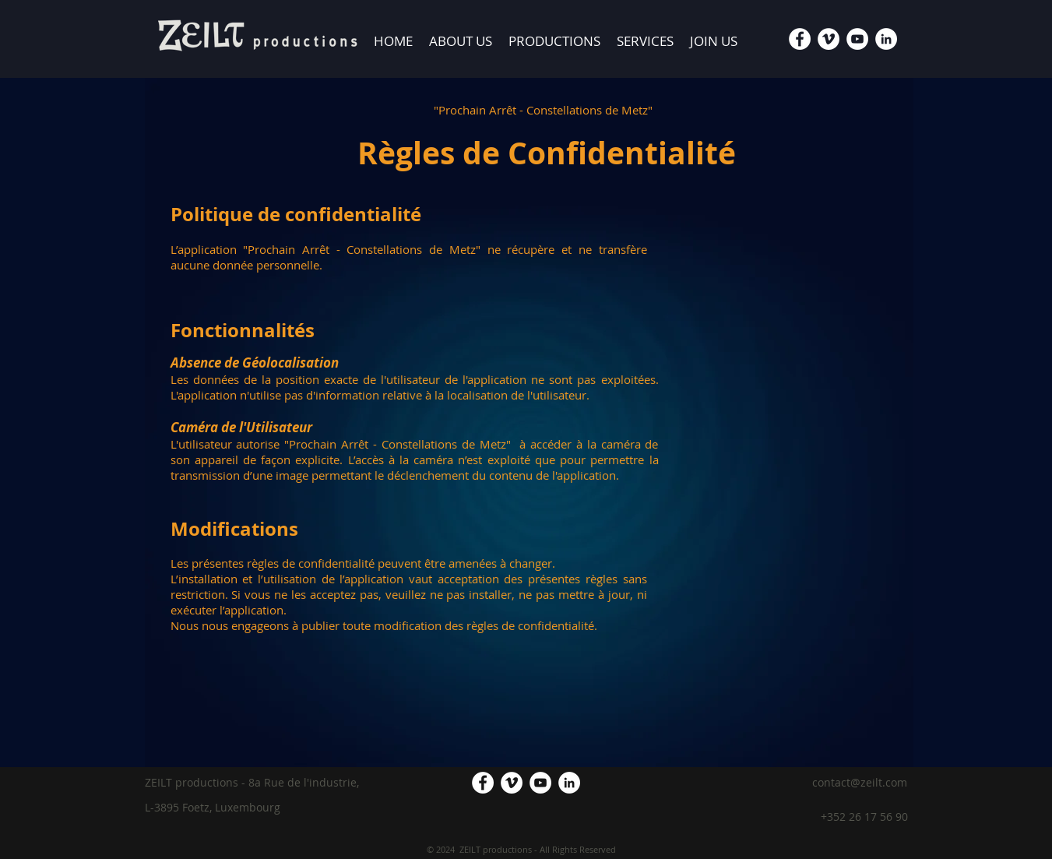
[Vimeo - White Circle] (828, 39)
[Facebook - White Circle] (800, 39)
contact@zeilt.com (859, 782)
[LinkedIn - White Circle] (886, 39)
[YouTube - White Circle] (857, 39)
